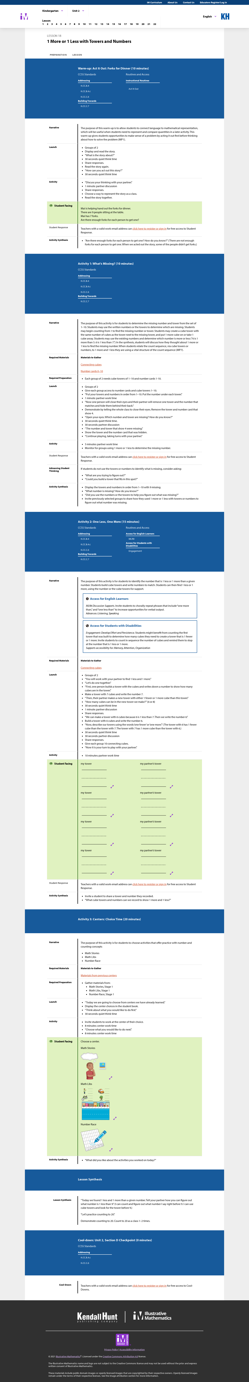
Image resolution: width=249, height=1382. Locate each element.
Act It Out (134, 88)
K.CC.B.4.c (86, 91)
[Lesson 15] (114, 24)
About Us (172, 2)
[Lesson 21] (149, 24)
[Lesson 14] (108, 24)
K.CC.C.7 (85, 106)
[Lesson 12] (96, 24)
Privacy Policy (111, 1349)
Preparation (58, 54)
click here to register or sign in (149, 228)
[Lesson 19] (137, 24)
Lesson (77, 54)
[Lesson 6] (65, 24)
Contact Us (188, 2)
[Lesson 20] (143, 24)
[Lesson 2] (47, 24)
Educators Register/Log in (213, 2)
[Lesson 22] (155, 24)
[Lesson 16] (119, 24)
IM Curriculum (154, 2)
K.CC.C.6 (85, 96)
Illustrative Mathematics (68, 1356)
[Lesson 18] (131, 24)
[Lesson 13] (102, 24)
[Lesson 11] (90, 24)
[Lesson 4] (56, 24)
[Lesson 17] (125, 24)
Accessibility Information (132, 1349)
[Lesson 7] (70, 24)
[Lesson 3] (52, 24)
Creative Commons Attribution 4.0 (120, 1356)
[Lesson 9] (79, 24)
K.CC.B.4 (85, 85)
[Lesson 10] (84, 24)
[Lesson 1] (43, 24)
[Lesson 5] (61, 24)
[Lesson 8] (74, 24)
